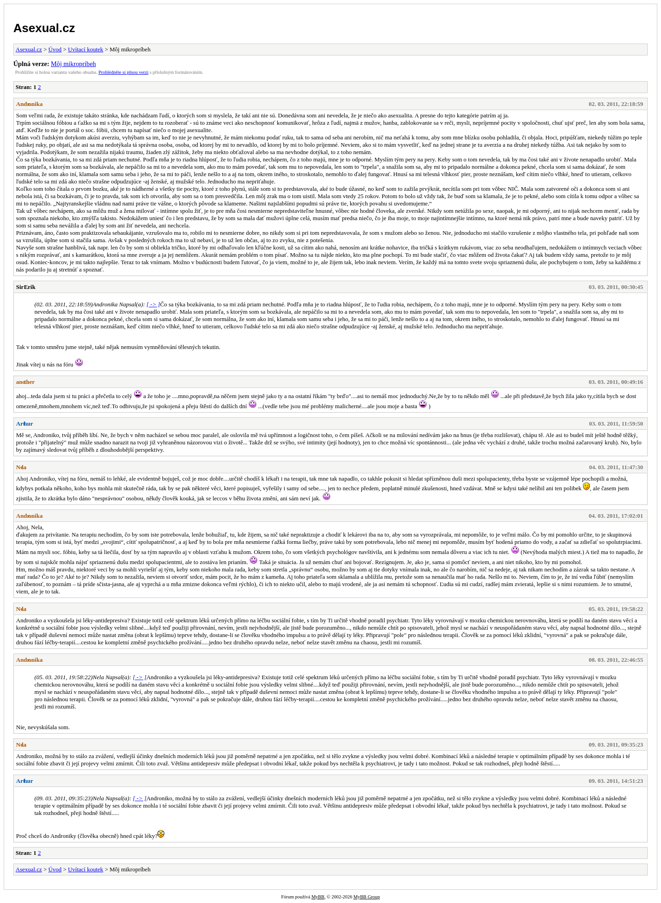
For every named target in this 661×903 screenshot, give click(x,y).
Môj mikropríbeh (73, 63)
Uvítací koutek (85, 49)
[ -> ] (153, 304)
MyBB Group (366, 896)
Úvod (55, 49)
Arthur (24, 423)
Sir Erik (25, 286)
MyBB (317, 896)
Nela (21, 467)
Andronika (29, 103)
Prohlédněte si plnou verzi (124, 72)
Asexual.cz (44, 28)
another (25, 381)
